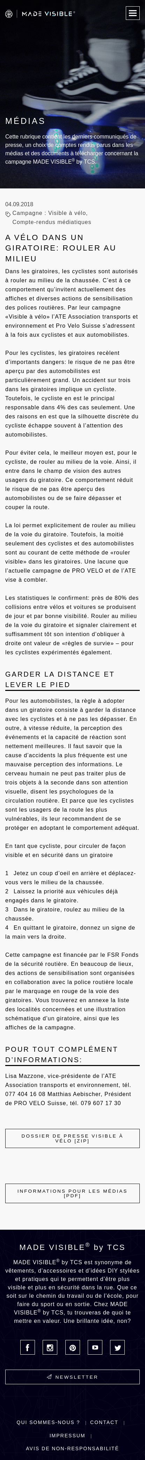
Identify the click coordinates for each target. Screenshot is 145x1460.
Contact (104, 1422)
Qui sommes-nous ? (48, 1422)
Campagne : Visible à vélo (49, 213)
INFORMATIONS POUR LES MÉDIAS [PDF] (72, 1194)
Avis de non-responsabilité (72, 1448)
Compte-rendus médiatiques (51, 222)
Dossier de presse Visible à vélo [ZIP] (73, 1138)
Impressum (68, 1435)
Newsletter (73, 1377)
